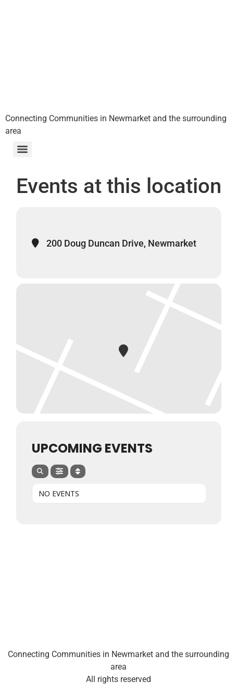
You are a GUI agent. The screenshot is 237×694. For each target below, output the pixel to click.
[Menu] (22, 149)
